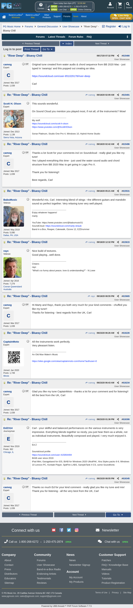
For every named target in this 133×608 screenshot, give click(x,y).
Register (109, 26)
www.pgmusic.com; (10, 596)
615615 (126, 242)
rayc (91, 296)
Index (67, 43)
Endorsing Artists (46, 573)
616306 (126, 419)
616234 (126, 383)
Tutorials (106, 578)
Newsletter (110, 530)
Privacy (115, 592)
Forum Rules (76, 36)
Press (7, 569)
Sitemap (9, 582)
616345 (126, 478)
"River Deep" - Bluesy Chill (24, 55)
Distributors (10, 573)
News (72, 560)
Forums (29, 26)
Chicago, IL (8, 452)
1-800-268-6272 (64, 6)
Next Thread (102, 43)
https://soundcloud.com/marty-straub (64, 226)
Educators (10, 578)
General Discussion (47, 26)
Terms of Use (101, 592)
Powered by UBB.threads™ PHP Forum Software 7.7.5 (66, 606)
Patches (106, 560)
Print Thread (32, 49)
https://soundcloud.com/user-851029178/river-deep (61, 76)
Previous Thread (31, 43)
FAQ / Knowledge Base (115, 564)
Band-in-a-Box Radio (49, 569)
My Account (76, 577)
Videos (106, 573)
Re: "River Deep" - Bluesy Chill (27, 94)
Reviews (42, 582)
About (7, 560)
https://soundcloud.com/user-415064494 (52, 455)
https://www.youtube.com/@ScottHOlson (52, 127)
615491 (126, 95)
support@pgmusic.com (50, 596)
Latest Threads (56, 36)
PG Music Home (12, 26)
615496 (126, 144)
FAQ (89, 36)
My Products (76, 581)
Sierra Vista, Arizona (12, 137)
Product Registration (113, 582)
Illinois (6, 376)
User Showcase (70, 26)
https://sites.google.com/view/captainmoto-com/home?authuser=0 (64, 361)
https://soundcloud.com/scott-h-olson (50, 123)
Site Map (127, 592)
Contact (8, 564)
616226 (126, 333)
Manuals (106, 569)
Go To (48, 49)
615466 (126, 56)
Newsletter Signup (79, 564)
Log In (124, 26)
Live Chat (62, 10)
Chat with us (112, 541)
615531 (126, 191)
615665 (126, 296)
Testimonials (44, 578)
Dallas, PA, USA (10, 235)
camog (90, 95)
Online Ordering (84, 10)
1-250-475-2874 (80, 6)
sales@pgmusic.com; (30, 596)
